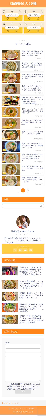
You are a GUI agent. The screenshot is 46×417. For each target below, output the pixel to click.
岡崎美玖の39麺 (23, 3)
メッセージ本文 (23, 370)
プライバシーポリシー (18, 411)
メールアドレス (23, 348)
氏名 (23, 344)
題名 (23, 353)
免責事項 (31, 411)
